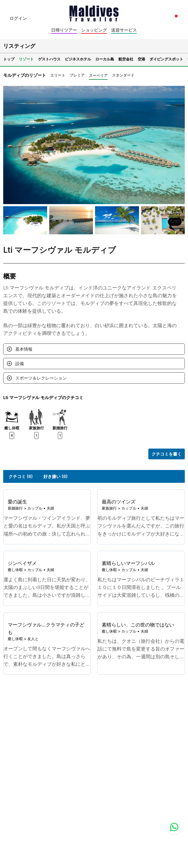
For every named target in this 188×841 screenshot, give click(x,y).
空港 (141, 59)
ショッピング (94, 30)
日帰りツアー (64, 30)
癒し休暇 (15, 569)
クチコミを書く (167, 454)
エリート (57, 75)
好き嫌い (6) (55, 476)
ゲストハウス (49, 59)
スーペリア (98, 75)
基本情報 (23, 349)
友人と (33, 638)
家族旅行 (109, 508)
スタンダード (123, 75)
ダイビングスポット (166, 59)
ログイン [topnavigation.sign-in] (18, 18)
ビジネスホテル (78, 59)
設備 (19, 363)
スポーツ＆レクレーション (41, 378)
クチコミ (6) (21, 476)
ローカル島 (104, 59)
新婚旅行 (15, 508)
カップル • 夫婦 (40, 508)
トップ (8, 59)
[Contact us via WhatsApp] (174, 827)
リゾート (26, 59)
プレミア (77, 75)
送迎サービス (124, 30)
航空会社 (125, 59)
